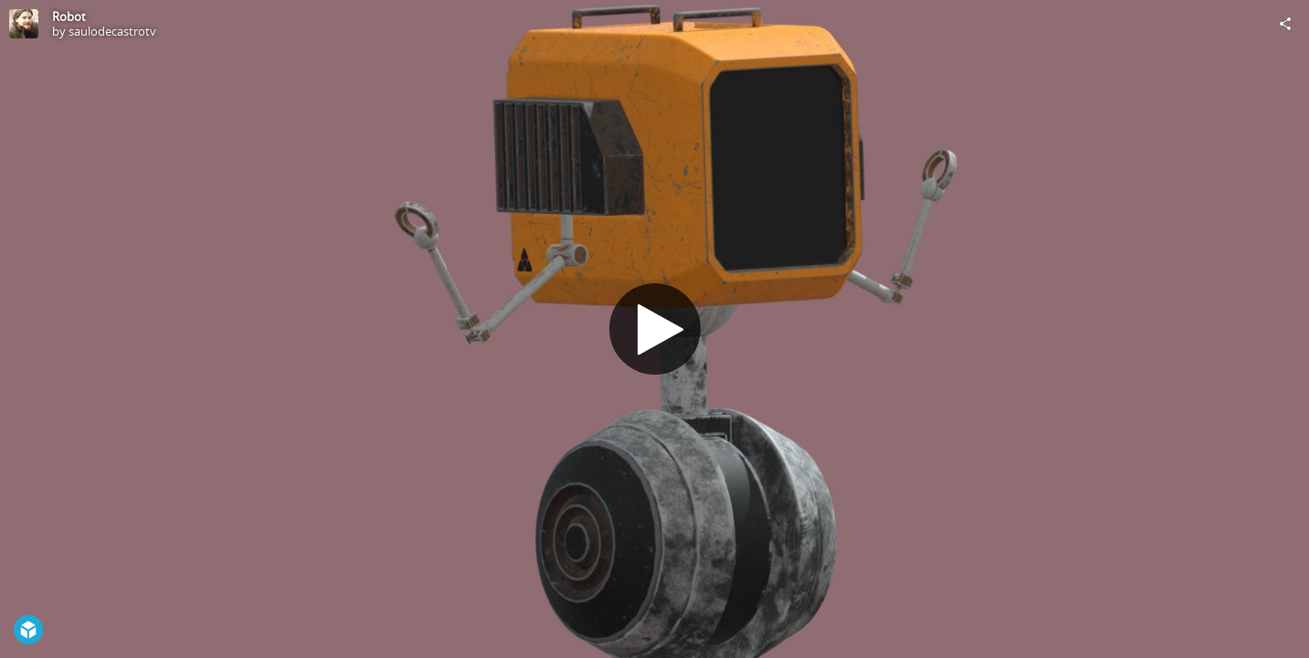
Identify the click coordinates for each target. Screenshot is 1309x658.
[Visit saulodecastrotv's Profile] (23, 23)
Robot (69, 16)
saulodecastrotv (112, 31)
